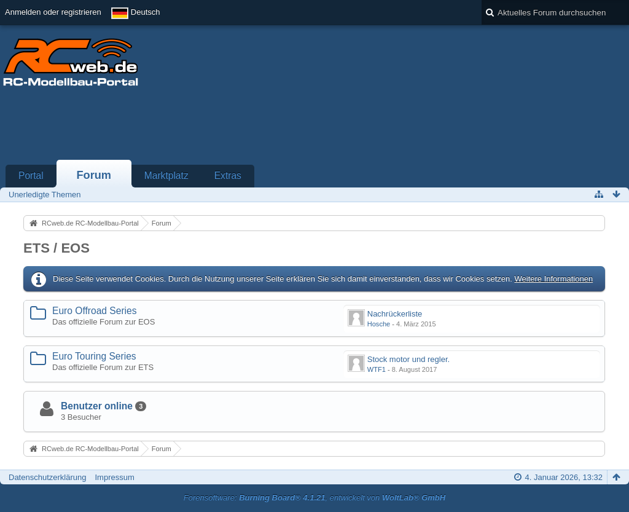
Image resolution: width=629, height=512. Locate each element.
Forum (93, 175)
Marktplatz (166, 175)
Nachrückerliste (395, 313)
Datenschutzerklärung (47, 477)
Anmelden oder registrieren (53, 12)
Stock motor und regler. (408, 359)
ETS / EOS (56, 248)
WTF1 (376, 369)
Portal (31, 175)
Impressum (114, 477)
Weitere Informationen (553, 278)
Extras (227, 175)
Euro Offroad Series (94, 310)
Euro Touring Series (94, 356)
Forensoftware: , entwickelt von (314, 497)
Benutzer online (97, 406)
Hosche (378, 324)
